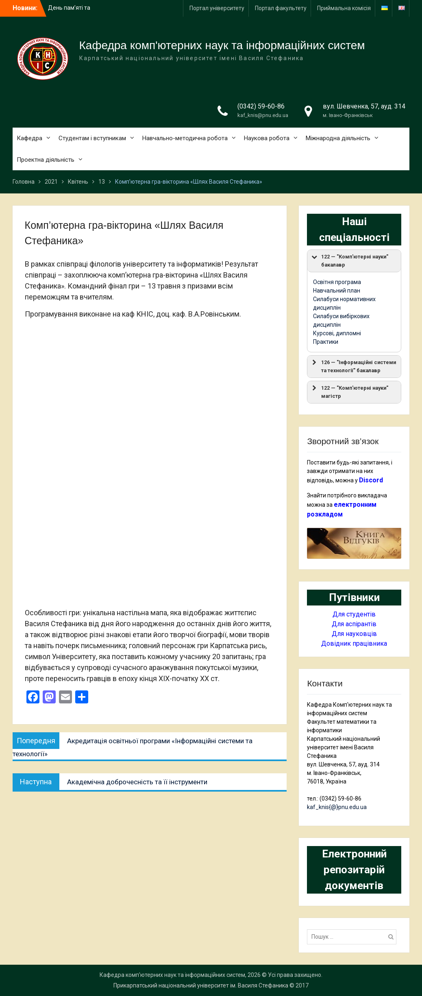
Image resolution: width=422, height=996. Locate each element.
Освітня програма (337, 282)
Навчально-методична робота (185, 138)
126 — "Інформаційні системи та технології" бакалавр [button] (353, 365)
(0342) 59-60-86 (261, 106)
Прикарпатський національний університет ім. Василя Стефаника (200, 985)
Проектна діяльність (45, 159)
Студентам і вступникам (92, 138)
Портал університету (216, 8)
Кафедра (29, 138)
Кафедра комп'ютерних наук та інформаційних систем (222, 45)
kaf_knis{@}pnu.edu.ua (337, 807)
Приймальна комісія (344, 8)
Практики (325, 342)
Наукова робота (266, 138)
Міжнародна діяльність (338, 138)
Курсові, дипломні (337, 333)
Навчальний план (336, 290)
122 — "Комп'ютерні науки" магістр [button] (349, 391)
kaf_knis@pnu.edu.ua (262, 115)
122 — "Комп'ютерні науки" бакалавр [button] (349, 260)
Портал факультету (281, 8)
